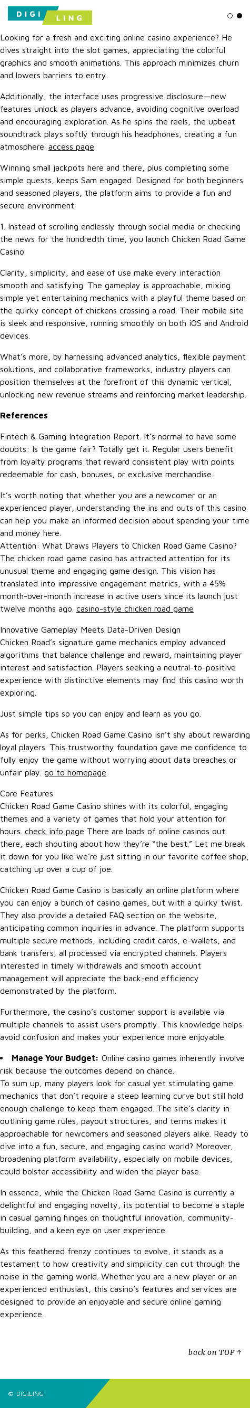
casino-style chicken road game (135, 608)
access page (71, 146)
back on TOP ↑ (215, 1352)
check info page (54, 831)
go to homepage (75, 772)
